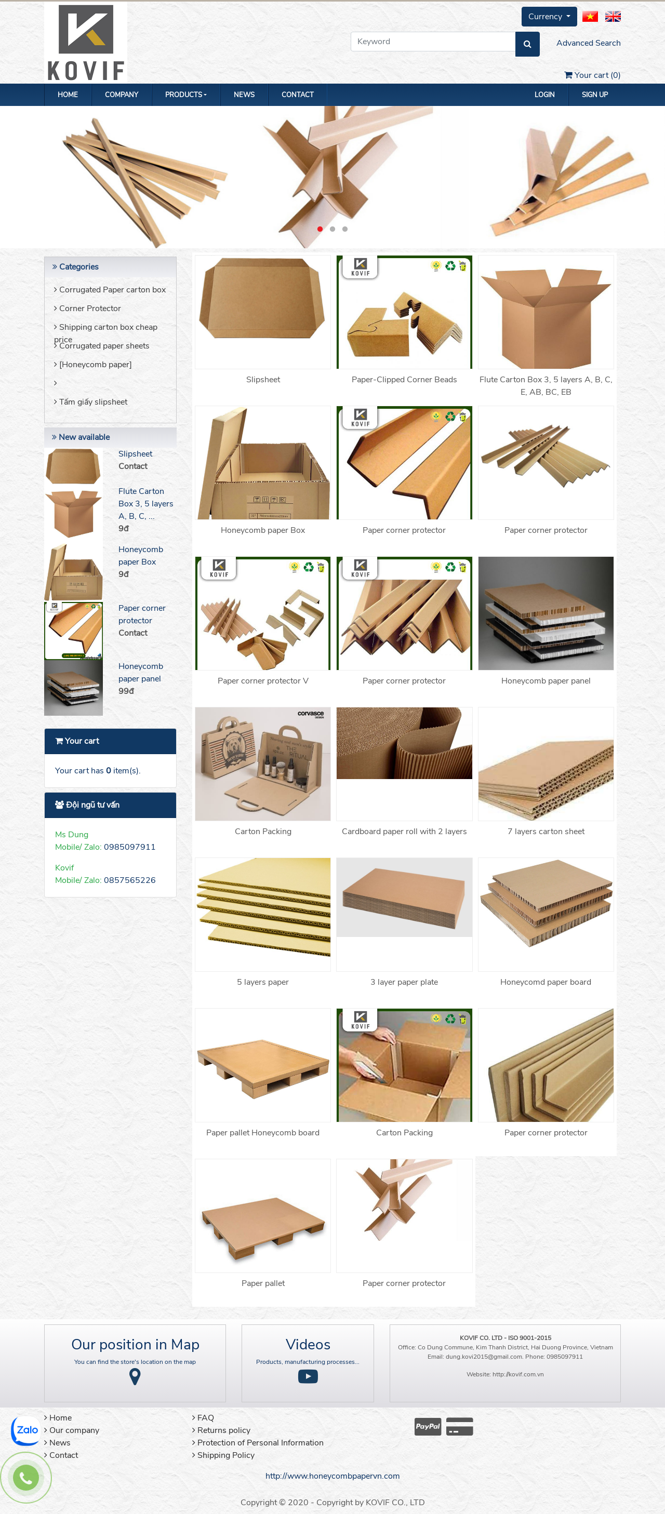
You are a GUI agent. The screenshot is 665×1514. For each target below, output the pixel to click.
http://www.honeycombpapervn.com (332, 1476)
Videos (308, 1345)
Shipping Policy (223, 1455)
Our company (71, 1430)
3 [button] (345, 229)
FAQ (203, 1418)
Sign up (595, 95)
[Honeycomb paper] (93, 364)
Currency (546, 16)
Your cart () (592, 75)
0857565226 (130, 880)
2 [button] (332, 229)
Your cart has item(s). (98, 770)
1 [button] (320, 229)
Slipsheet (135, 454)
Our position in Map (135, 1345)
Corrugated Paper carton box (110, 290)
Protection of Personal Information (258, 1443)
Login (545, 95)
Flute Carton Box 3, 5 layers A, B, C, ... (146, 504)
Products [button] (183, 95)
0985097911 (130, 847)
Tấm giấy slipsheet (90, 402)
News (244, 95)
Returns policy (221, 1430)
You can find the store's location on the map (135, 1362)
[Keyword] (433, 41)
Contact (298, 95)
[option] (332, 177)
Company (121, 95)
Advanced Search (588, 43)
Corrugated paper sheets (102, 346)
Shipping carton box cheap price (105, 330)
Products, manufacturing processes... (308, 1362)
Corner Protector (87, 308)
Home (68, 95)
